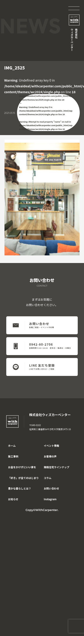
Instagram (50, 499)
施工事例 (13, 456)
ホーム (12, 445)
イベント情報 (51, 445)
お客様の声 (50, 456)
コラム (47, 478)
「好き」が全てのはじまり (23, 478)
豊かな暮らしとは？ (19, 488)
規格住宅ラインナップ (56, 467)
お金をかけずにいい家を (22, 467)
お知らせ (13, 499)
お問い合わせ (51, 488)
